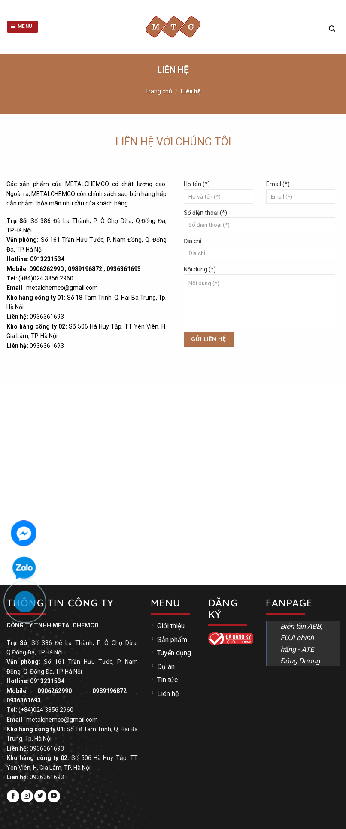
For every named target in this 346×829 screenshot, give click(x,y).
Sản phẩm (172, 640)
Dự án (166, 667)
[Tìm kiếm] (332, 28)
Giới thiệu (171, 626)
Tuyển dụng (174, 653)
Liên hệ (168, 694)
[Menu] (22, 27)
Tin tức (167, 680)
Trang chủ (158, 91)
